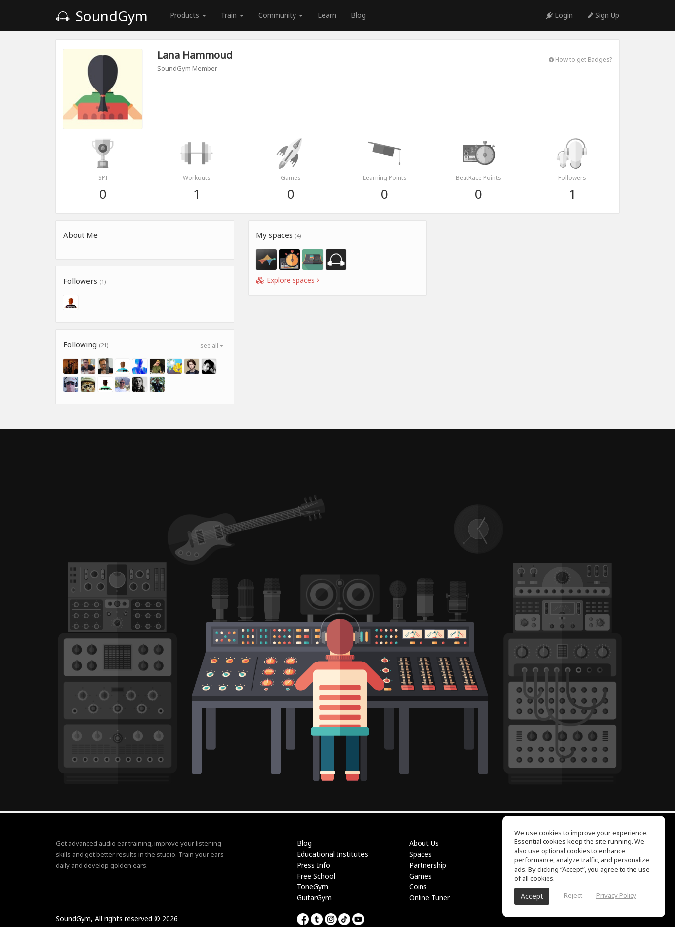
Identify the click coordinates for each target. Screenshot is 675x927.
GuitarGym (314, 897)
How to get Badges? (580, 59)
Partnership (427, 865)
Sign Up (603, 15)
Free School (316, 876)
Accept (532, 896)
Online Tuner (429, 897)
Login (559, 15)
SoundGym (102, 15)
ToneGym (312, 886)
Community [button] (280, 15)
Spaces (420, 854)
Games (420, 876)
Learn (327, 15)
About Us (424, 843)
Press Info (313, 865)
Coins (418, 886)
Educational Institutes (332, 854)
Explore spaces (287, 280)
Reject (573, 895)
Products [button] (188, 15)
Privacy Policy (616, 895)
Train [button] (232, 15)
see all (211, 345)
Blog (358, 15)
